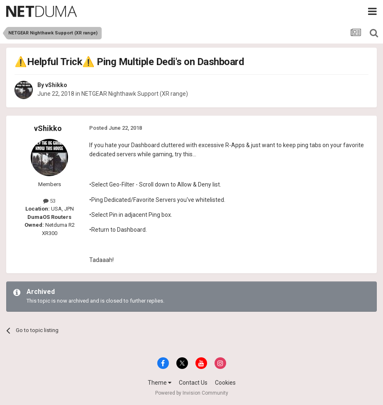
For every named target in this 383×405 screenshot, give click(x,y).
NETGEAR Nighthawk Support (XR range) (134, 93)
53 (49, 201)
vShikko (56, 85)
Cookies (225, 382)
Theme (159, 382)
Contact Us (193, 382)
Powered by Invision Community (191, 393)
